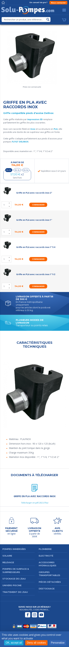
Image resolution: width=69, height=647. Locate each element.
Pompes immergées (14, 549)
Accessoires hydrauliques (47, 564)
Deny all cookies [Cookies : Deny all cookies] (36, 642)
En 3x (17, 170)
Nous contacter (58, 2)
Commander (38, 204)
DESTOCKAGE (47, 588)
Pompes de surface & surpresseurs (15, 570)
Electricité (46, 555)
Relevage (8, 562)
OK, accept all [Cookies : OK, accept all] (14, 642)
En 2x (9, 170)
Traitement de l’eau (15, 592)
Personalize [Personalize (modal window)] (58, 642)
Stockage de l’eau (14, 578)
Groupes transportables (49, 574)
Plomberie (45, 549)
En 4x (26, 170)
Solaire (7, 555)
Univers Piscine (11, 585)
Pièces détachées (50, 582)
